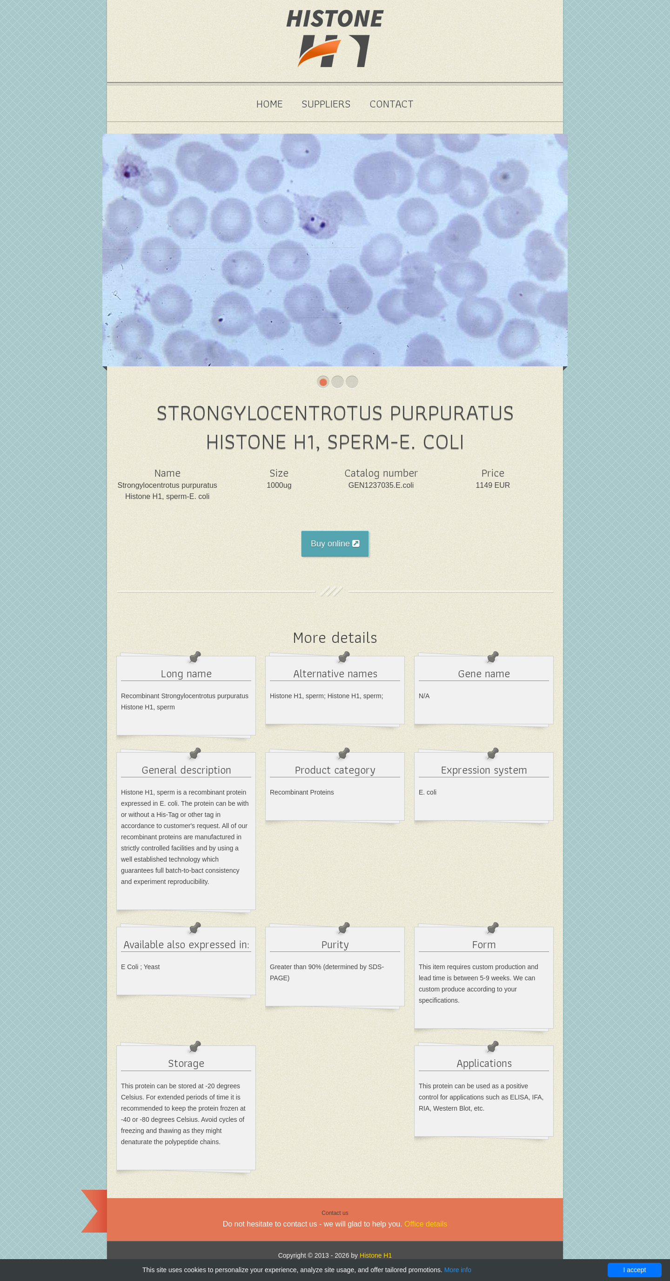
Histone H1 (376, 1255)
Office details (425, 1224)
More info (457, 1270)
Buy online (335, 543)
